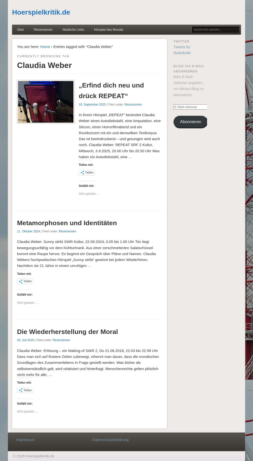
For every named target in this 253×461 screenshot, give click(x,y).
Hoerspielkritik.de (41, 12)
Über (20, 29)
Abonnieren (190, 121)
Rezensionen (43, 29)
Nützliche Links (73, 29)
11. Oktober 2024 (28, 231)
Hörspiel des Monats (108, 29)
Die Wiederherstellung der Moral (67, 331)
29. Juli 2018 (25, 340)
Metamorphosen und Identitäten (67, 223)
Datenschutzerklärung (111, 440)
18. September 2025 (92, 104)
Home (45, 46)
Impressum (25, 440)
